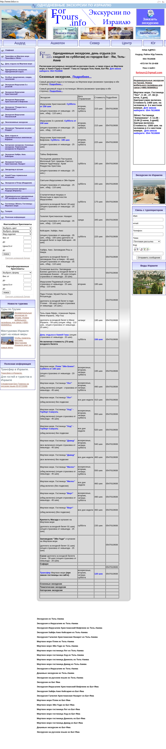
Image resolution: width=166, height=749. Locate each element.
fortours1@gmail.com (149, 72)
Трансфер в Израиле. (11, 373)
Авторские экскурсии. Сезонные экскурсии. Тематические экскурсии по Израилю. (19, 147)
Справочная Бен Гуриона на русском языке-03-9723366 (15, 385)
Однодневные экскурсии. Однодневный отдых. (16, 70)
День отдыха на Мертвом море (18, 64)
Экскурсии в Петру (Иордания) (18, 183)
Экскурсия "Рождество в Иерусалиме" (16, 108)
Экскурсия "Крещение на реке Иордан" (18, 129)
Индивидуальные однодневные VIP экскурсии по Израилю (19, 197)
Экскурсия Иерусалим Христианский (14, 93)
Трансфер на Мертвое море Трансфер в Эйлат (17, 57)
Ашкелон (58, 43)
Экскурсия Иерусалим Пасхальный (14, 116)
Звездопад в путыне (14, 169)
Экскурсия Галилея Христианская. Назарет (15, 163)
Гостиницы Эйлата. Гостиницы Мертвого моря (18, 205)
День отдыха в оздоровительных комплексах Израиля (18, 137)
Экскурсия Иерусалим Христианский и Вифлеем (16, 101)
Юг (153, 43)
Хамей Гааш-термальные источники (16, 176)
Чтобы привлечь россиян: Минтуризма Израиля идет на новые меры (16, 343)
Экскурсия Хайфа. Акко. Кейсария (15, 155)
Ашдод (19, 43)
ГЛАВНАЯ (9, 50)
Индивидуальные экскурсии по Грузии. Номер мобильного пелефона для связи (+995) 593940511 (16, 319)
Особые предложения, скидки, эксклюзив (18, 78)
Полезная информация (15, 217)
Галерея (8, 211)
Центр (127, 43)
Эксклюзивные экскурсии (16, 122)
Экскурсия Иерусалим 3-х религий (16, 85)
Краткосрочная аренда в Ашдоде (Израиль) (15, 190)
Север (95, 43)
